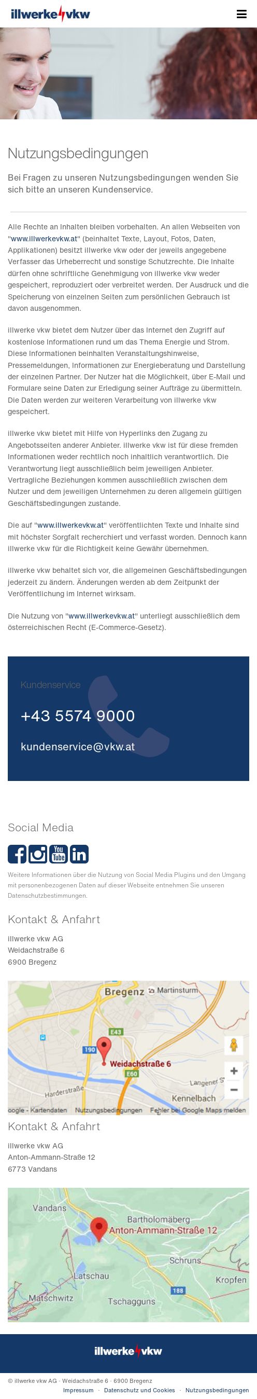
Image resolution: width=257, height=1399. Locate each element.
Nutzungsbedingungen (217, 1390)
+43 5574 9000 (78, 715)
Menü (242, 14)
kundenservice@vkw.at (78, 746)
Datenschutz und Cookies (139, 1390)
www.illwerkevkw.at (44, 238)
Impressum (78, 1390)
